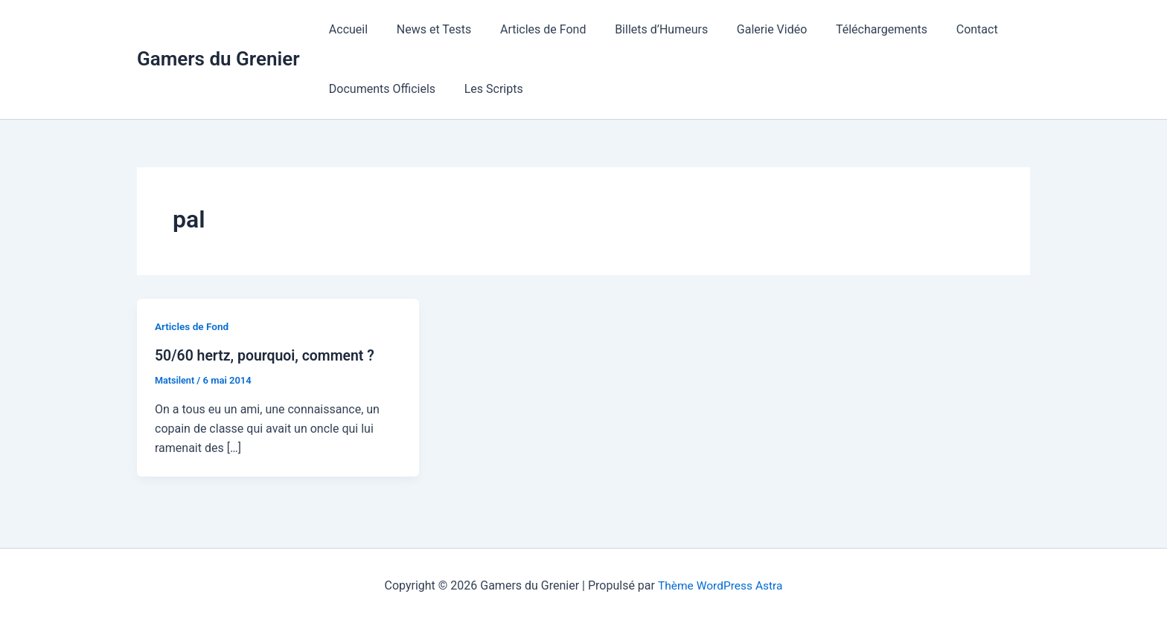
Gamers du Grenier (218, 59)
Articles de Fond (530, 29)
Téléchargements (854, 29)
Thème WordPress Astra (720, 585)
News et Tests (426, 29)
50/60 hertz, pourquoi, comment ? (268, 355)
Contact (944, 29)
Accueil (346, 29)
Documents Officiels (380, 89)
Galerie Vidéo (749, 29)
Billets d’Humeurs (644, 29)
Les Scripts (486, 89)
